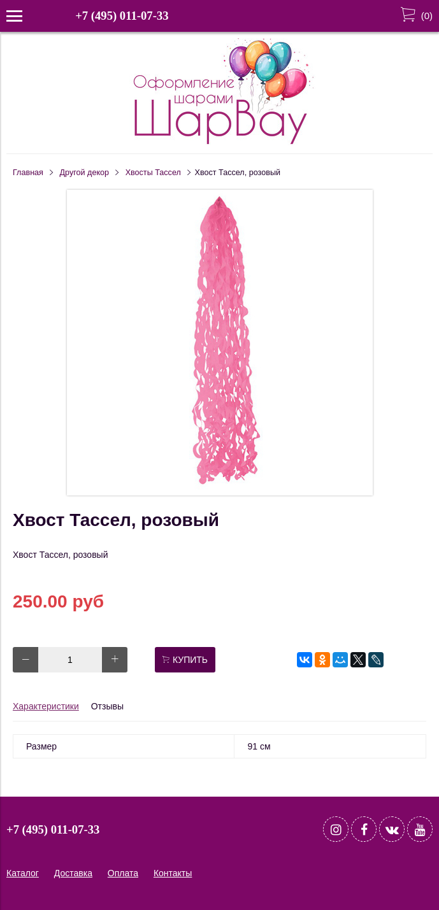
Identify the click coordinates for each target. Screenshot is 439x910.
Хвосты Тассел (153, 172)
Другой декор (85, 172)
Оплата (123, 873)
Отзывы (107, 706)
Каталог (22, 873)
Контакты (173, 873)
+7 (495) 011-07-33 (121, 15)
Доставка (73, 873)
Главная (28, 172)
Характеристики (46, 706)
